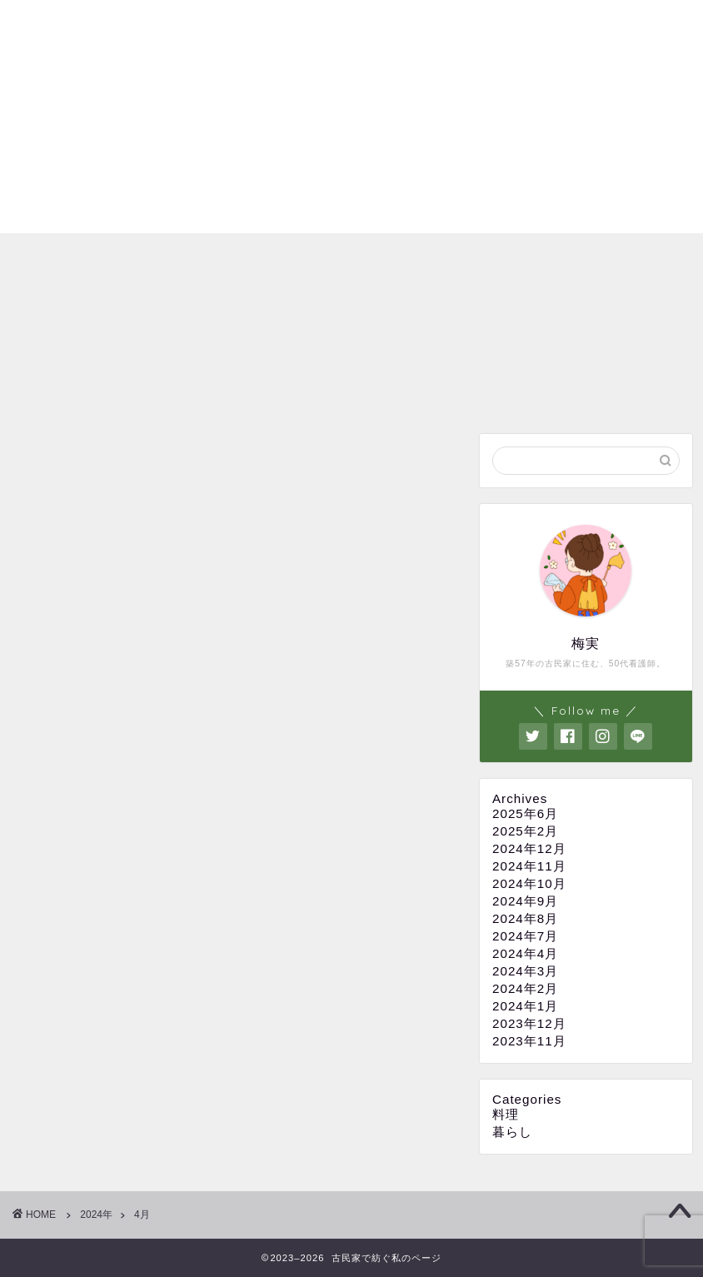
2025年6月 (525, 813)
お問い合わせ (634, 25)
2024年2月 (525, 988)
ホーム (219, 25)
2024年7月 (525, 936)
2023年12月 (529, 1023)
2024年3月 (525, 971)
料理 (505, 1114)
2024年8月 (525, 918)
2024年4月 (525, 953)
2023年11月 (529, 1041)
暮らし (512, 1132)
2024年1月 (525, 1006)
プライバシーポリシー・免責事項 (469, 25)
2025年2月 (525, 831)
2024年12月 (529, 848)
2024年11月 (529, 866)
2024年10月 (529, 883)
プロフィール (304, 25)
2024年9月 (525, 901)
